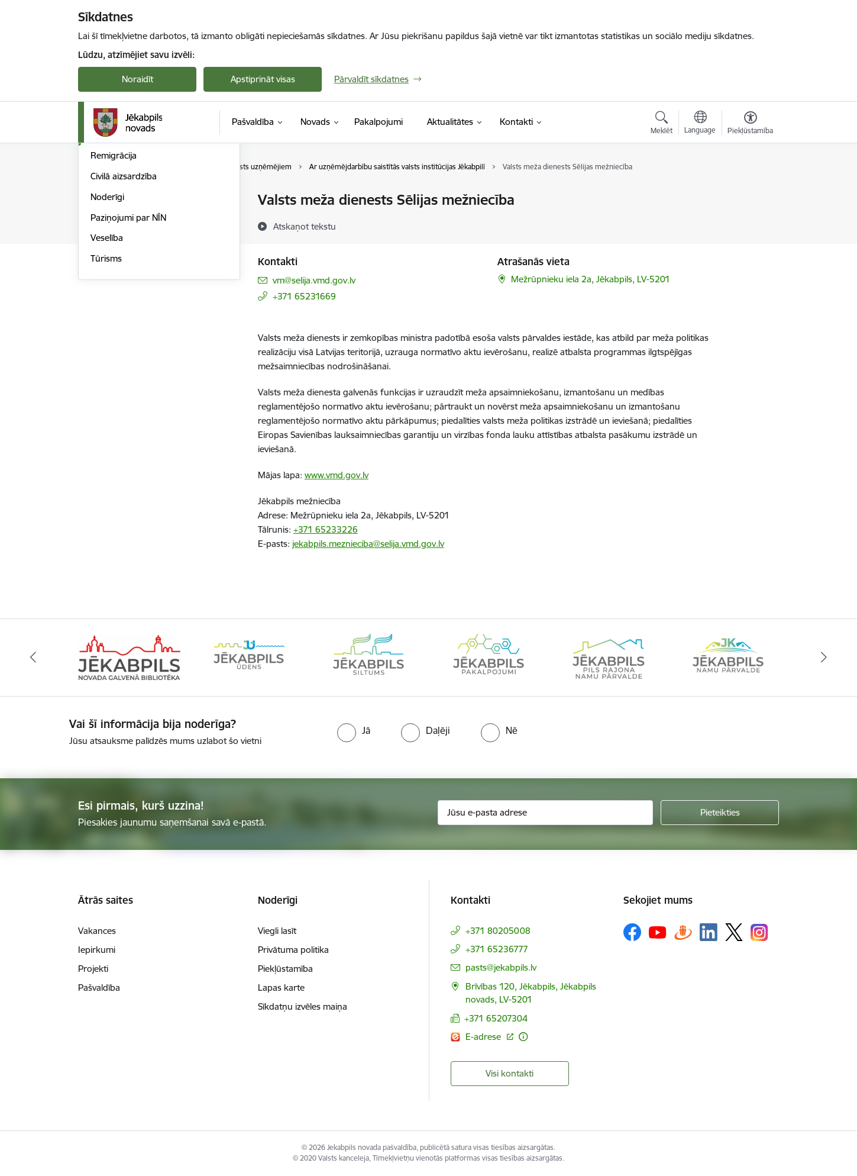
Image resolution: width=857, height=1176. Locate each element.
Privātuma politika (293, 949)
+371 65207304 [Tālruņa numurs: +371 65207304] (496, 1018)
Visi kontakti (509, 1073)
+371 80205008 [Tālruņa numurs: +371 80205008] (498, 930)
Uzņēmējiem (114, 262)
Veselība (106, 365)
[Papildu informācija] (523, 1036)
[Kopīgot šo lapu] (750, 224)
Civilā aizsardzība (123, 303)
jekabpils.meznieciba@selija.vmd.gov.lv (368, 543)
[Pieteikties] (720, 812)
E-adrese (484, 1036)
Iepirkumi (96, 949)
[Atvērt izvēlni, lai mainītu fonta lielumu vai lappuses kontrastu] (750, 124)
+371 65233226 (325, 529)
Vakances (97, 930)
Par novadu (113, 201)
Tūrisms (106, 385)
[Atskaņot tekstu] (304, 226)
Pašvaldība (99, 987)
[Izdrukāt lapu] (750, 195)
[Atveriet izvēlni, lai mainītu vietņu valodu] (700, 123)
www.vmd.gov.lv (336, 475)
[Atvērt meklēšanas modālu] (661, 124)
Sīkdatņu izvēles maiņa (302, 1006)
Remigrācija (113, 283)
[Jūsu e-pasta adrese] (546, 812)
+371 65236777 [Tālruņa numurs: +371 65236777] (496, 949)
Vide (99, 221)
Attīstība (106, 241)
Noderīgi (107, 324)
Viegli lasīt (277, 930)
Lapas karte (281, 987)
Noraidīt (137, 79)
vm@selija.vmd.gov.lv (314, 280)
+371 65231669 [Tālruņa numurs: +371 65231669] (304, 296)
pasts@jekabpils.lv (500, 967)
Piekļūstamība (285, 968)
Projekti (93, 968)
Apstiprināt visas (263, 79)
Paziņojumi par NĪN (128, 344)
